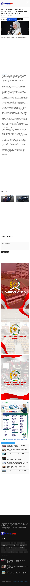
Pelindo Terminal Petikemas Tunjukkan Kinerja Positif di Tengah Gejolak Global (17, 471)
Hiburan (13, 545)
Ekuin (23, 543)
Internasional (7, 547)
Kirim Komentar (5, 252)
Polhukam (8, 552)
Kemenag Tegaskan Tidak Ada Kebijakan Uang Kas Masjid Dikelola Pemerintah (16, 467)
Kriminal (3, 549)
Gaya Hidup (3, 545)
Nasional (15, 549)
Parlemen (20, 549)
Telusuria (25, 552)
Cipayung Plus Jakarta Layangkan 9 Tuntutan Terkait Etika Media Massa (17, 450)
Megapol (7, 549)
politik (13, 552)
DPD (12, 543)
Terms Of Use (19, 582)
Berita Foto (3, 543)
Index (2, 547)
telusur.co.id (4, 74)
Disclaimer (10, 582)
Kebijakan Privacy (16, 581)
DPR (15, 543)
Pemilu (25, 549)
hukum (17, 545)
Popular (8, 442)
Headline (8, 545)
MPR (11, 549)
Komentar (3, 240)
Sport (17, 552)
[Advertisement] (15, 56)
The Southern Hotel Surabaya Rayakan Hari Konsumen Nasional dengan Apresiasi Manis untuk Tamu (17, 463)
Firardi (10, 15)
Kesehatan (13, 547)
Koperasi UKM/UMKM (20, 547)
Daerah (8, 543)
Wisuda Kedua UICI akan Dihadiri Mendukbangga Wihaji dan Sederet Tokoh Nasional (16, 459)
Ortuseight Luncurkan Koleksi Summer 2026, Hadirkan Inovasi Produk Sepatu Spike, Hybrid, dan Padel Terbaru (17, 455)
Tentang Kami (14, 582)
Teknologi (21, 552)
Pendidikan (3, 552)
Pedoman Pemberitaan (24, 581)
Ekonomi (19, 543)
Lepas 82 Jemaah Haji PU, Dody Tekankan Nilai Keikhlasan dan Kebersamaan (16, 446)
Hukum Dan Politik (23, 545)
